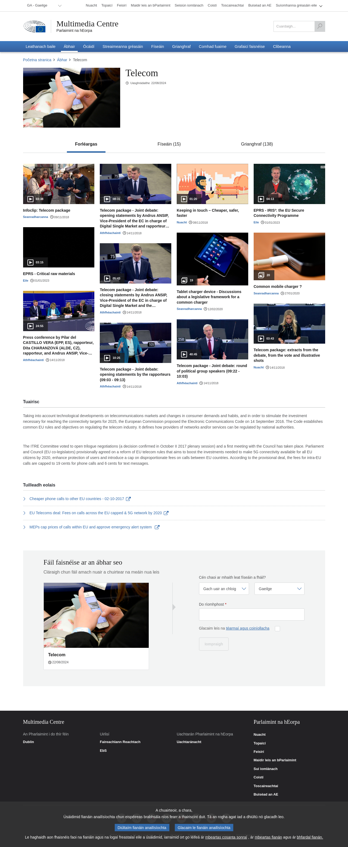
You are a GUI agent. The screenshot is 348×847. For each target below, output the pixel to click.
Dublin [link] (28, 742)
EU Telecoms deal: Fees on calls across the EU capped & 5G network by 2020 (96, 513)
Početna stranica (37, 60)
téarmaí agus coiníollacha (247, 628)
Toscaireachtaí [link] (266, 786)
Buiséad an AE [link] (266, 794)
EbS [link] (103, 751)
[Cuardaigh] (320, 26)
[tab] (86, 144)
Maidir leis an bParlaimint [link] (275, 760)
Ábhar (62, 60)
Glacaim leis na (234, 628)
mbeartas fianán (268, 838)
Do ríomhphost (212, 604)
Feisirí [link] (259, 752)
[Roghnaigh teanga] (279, 589)
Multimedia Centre (88, 23)
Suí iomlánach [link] (266, 769)
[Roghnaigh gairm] (224, 589)
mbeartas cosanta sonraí (226, 838)
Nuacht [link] (260, 735)
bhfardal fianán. (310, 838)
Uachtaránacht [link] (189, 742)
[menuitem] (43, 5)
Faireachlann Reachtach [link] (120, 742)
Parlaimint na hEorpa (74, 30)
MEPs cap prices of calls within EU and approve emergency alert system (91, 527)
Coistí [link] (258, 777)
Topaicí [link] (260, 743)
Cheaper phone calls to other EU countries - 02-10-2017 (77, 499)
